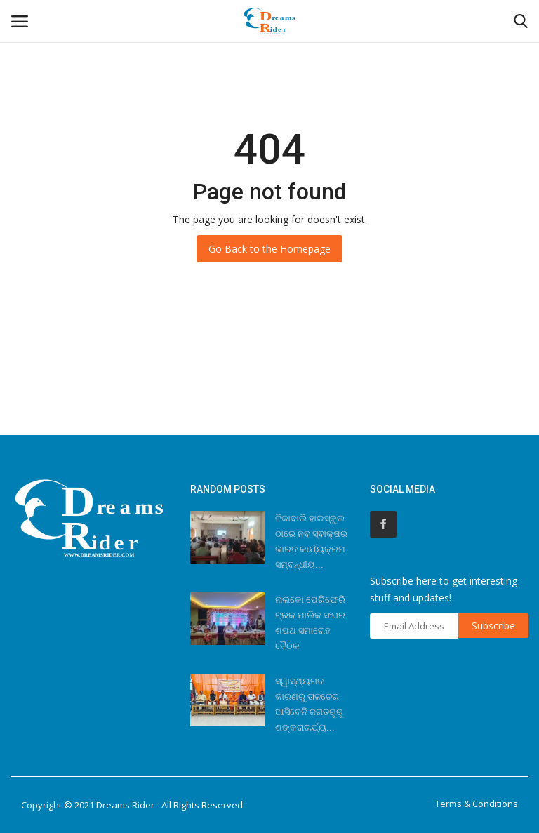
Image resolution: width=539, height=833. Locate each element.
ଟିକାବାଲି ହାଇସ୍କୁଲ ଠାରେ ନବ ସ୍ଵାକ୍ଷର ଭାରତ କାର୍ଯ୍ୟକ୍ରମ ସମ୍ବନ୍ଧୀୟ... (311, 541)
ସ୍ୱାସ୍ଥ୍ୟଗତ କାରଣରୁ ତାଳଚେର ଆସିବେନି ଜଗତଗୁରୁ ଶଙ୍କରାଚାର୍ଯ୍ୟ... (309, 704)
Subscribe (493, 625)
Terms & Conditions (476, 803)
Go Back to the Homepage (269, 248)
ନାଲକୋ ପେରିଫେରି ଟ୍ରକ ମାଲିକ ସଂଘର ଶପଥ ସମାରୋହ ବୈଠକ (310, 622)
